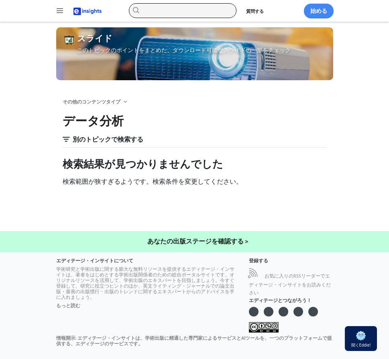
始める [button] (318, 11)
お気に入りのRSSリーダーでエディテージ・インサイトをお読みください (290, 284)
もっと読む (68, 306)
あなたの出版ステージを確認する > (197, 241)
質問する (255, 11)
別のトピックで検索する (103, 140)
